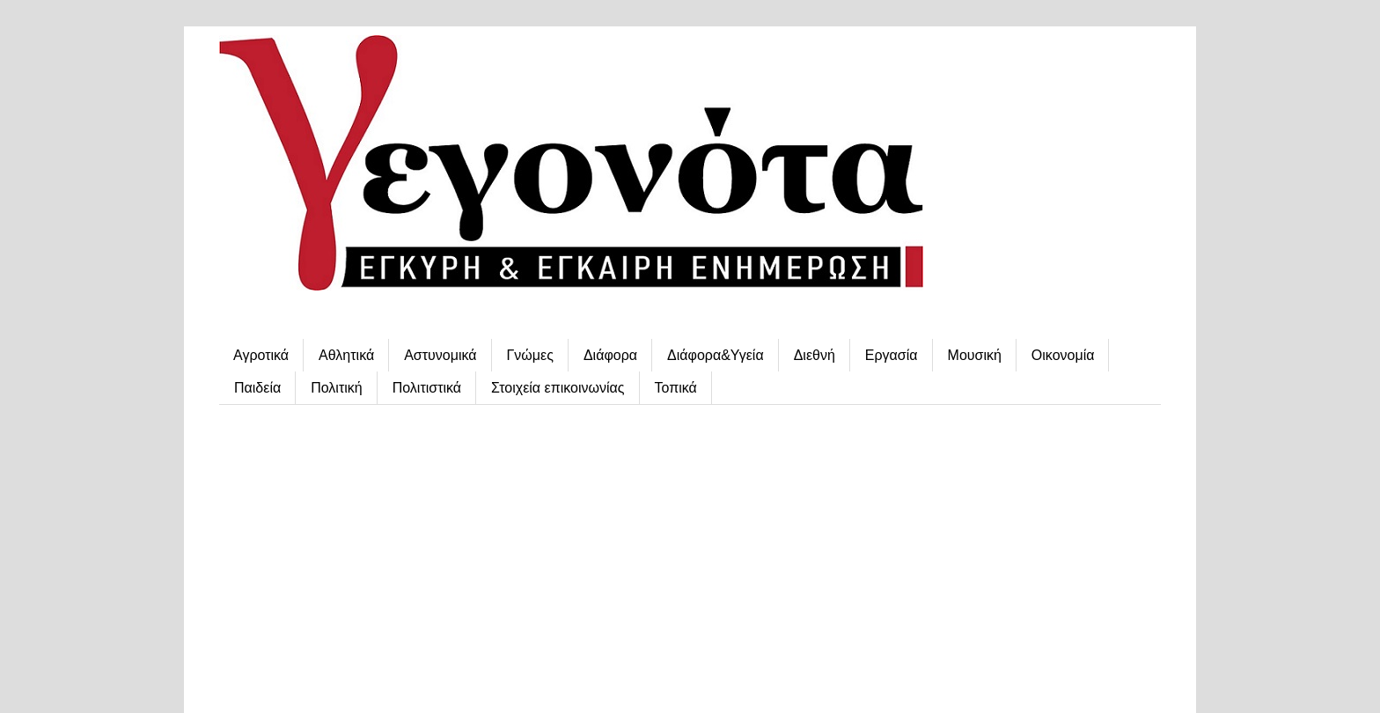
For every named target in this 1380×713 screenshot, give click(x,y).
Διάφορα (610, 355)
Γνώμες (530, 355)
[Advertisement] (690, 554)
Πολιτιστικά (427, 387)
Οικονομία (1063, 355)
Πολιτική (336, 387)
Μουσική (975, 355)
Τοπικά (676, 387)
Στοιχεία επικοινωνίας (557, 387)
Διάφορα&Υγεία (715, 355)
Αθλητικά (346, 355)
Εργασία (891, 355)
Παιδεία (257, 387)
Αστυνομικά (440, 355)
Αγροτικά (261, 355)
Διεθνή (814, 355)
